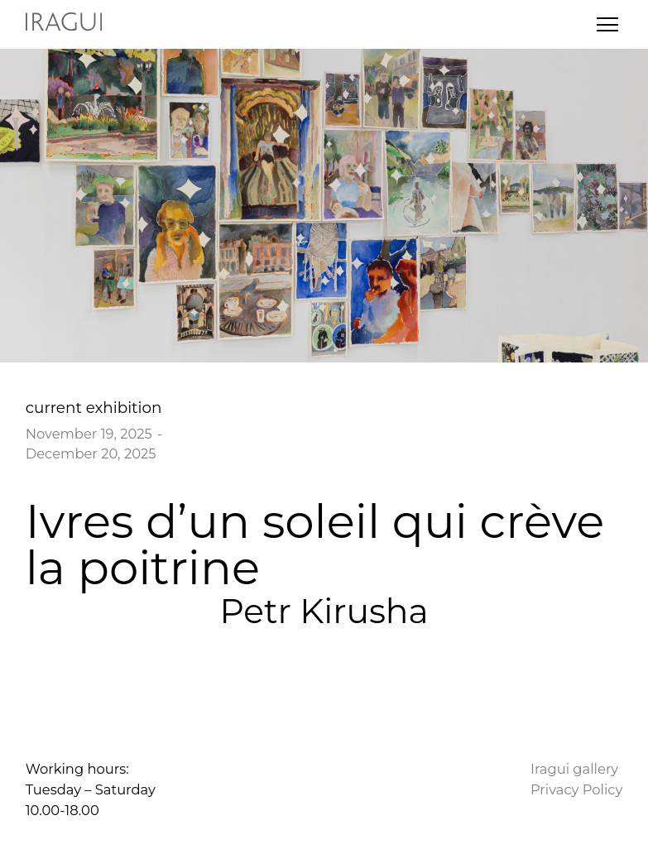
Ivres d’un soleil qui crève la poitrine (315, 544)
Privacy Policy (576, 789)
